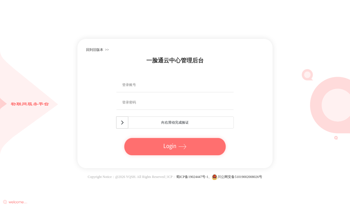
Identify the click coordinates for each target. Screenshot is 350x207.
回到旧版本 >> (97, 50)
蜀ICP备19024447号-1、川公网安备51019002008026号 (219, 177)
